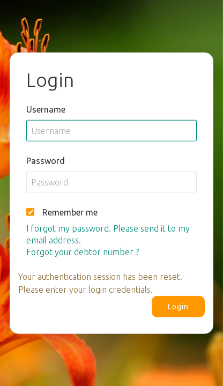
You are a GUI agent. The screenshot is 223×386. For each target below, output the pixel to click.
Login (178, 306)
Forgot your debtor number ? (82, 251)
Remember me (70, 212)
